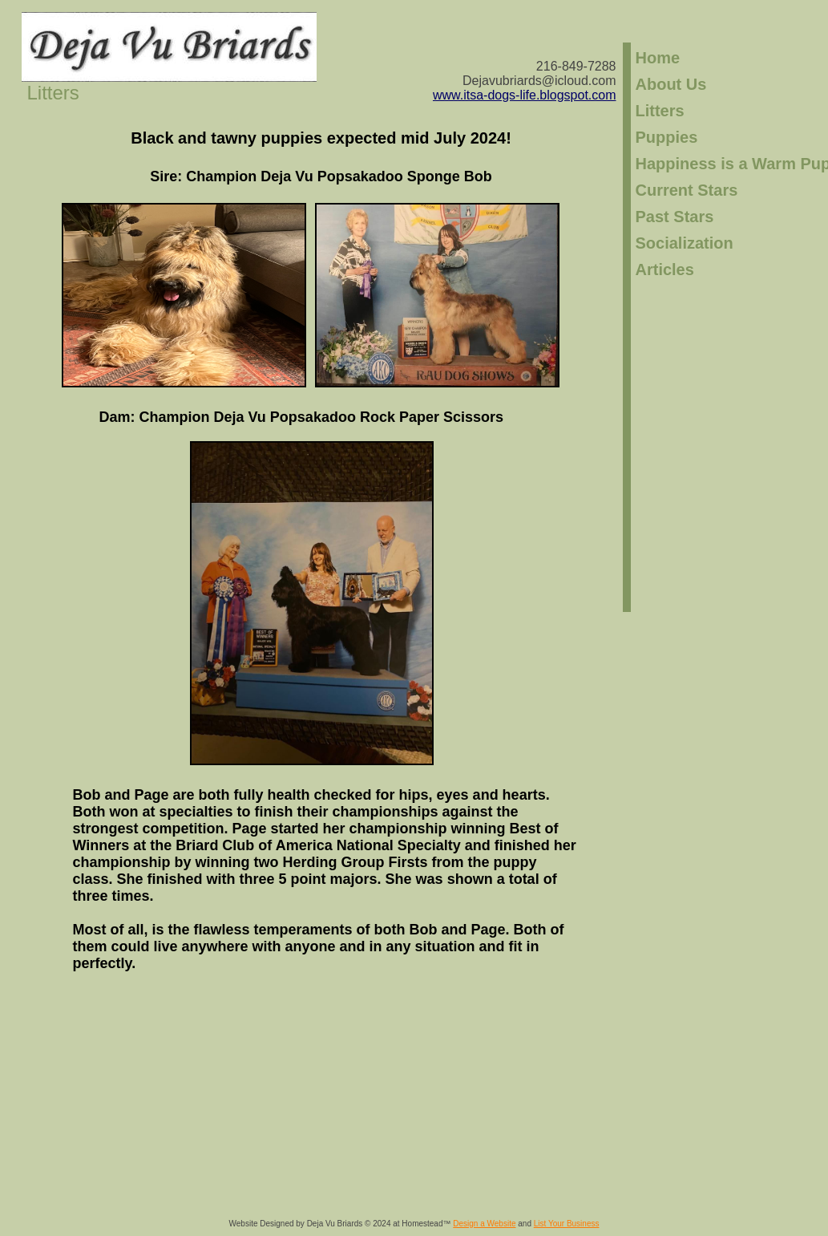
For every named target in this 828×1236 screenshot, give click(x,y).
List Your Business (567, 1223)
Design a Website (484, 1223)
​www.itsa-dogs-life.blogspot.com (524, 95)
